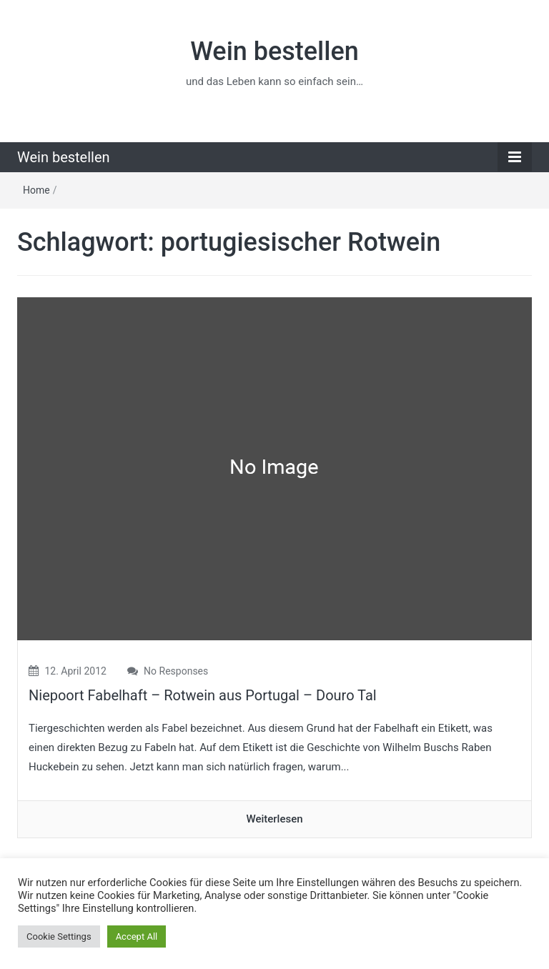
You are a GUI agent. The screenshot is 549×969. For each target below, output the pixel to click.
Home (36, 190)
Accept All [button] (137, 936)
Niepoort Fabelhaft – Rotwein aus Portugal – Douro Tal (203, 695)
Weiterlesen (274, 819)
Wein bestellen (274, 51)
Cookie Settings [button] (59, 936)
